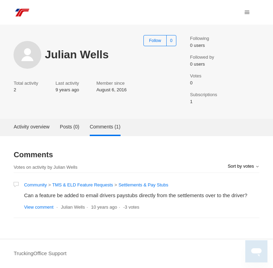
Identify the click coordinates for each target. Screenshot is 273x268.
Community (35, 184)
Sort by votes (243, 166)
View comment (38, 207)
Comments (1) (105, 126)
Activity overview (31, 126)
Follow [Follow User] (155, 40)
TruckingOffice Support (40, 253)
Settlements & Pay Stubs (143, 184)
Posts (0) (69, 126)
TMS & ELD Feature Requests (82, 184)
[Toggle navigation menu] (247, 12)
